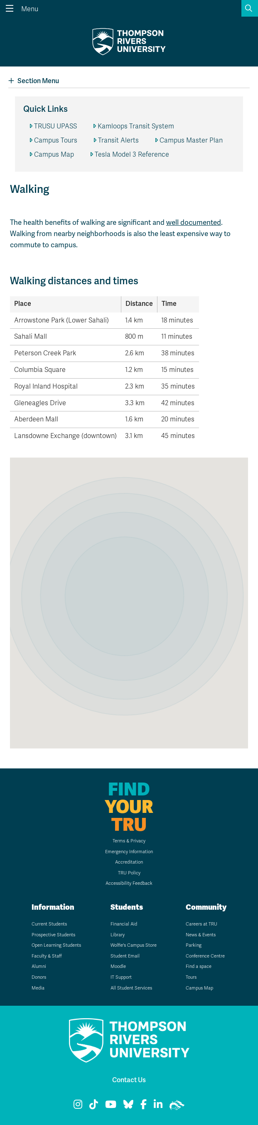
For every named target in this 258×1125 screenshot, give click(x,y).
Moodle (118, 966)
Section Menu (33, 80)
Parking (193, 945)
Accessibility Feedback (129, 883)
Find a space (198, 966)
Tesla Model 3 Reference (132, 154)
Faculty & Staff (47, 956)
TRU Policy (129, 873)
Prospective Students (53, 935)
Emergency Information (129, 851)
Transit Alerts (118, 140)
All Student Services (131, 988)
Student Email (125, 956)
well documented (193, 222)
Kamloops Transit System (136, 126)
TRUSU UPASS (55, 126)
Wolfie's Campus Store (134, 945)
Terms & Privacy (129, 841)
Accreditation (129, 862)
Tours (191, 977)
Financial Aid (124, 924)
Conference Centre (205, 956)
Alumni (39, 966)
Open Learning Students (56, 945)
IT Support (121, 977)
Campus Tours (55, 140)
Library (118, 935)
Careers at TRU (201, 924)
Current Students (49, 924)
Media (38, 988)
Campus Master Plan (191, 140)
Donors (39, 977)
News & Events (201, 935)
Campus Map (54, 154)
